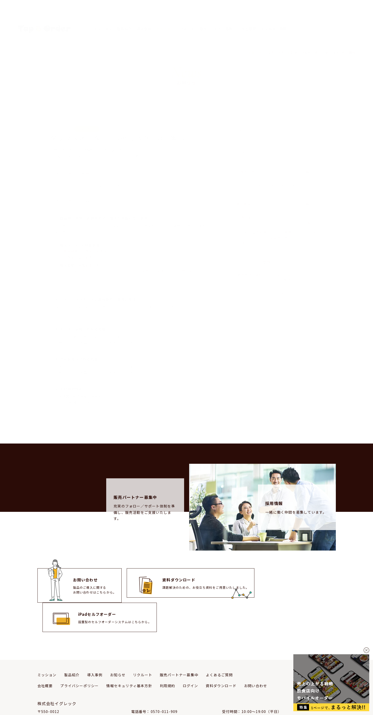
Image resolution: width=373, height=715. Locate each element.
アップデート (252, 131)
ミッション (103, 16)
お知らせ (164, 16)
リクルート (185, 16)
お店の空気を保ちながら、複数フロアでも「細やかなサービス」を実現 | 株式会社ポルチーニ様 (279, 221)
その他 (246, 139)
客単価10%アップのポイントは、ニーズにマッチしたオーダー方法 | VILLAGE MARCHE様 (279, 205)
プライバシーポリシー (79, 656)
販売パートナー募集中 (218, 16)
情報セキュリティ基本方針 (129, 656)
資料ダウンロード (221, 656)
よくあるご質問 (274, 16)
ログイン (190, 656)
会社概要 (248, 16)
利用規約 (167, 656)
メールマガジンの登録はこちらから (278, 275)
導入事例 (144, 16)
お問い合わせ (255, 656)
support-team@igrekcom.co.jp (181, 687)
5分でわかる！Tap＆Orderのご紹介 (270, 171)
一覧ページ (311, 157)
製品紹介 (124, 16)
